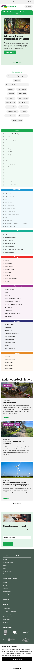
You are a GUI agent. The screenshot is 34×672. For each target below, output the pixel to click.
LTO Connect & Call (10, 359)
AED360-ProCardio (8, 424)
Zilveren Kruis (8, 220)
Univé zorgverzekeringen (12, 214)
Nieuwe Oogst (6, 619)
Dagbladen (8, 327)
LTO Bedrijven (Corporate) (9, 611)
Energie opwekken (10, 149)
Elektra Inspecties (10, 243)
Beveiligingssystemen (11, 237)
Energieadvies (9, 152)
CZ (6, 199)
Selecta (7, 345)
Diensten (17, 321)
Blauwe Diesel (8, 263)
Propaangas (8, 176)
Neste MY (7, 275)
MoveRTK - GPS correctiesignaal (13, 304)
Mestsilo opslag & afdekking (12, 301)
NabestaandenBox (10, 342)
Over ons (15, 2)
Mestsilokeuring (9, 246)
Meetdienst (8, 167)
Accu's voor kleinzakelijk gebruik (13, 134)
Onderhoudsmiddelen (11, 278)
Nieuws (23, 2)
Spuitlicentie (8, 310)
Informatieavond (9, 161)
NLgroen (7, 173)
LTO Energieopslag (10, 164)
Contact (30, 2)
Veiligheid (17, 231)
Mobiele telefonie (9, 362)
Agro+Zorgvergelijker (11, 196)
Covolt (7, 146)
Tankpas (7, 281)
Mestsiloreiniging (9, 339)
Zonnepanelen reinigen (11, 185)
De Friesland (8, 202)
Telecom (17, 353)
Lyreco (17, 424)
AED (6, 234)
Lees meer (6, 417)
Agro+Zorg (8, 193)
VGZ (6, 217)
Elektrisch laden (9, 269)
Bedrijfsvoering (17, 286)
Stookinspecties (9, 252)
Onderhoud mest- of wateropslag (14, 249)
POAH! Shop (8, 307)
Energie (17, 130)
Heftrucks (8, 272)
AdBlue (7, 260)
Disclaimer (5, 574)
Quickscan (8, 179)
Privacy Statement (7, 571)
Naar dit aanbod (10, 52)
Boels (6, 292)
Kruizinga (7, 295)
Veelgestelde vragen (8, 562)
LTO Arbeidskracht (10, 336)
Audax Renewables (10, 143)
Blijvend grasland (9, 289)
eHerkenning (8, 330)
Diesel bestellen (9, 266)
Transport (17, 257)
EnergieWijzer (9, 155)
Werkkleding (8, 316)
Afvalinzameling (9, 324)
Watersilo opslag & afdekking (13, 313)
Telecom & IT (6, 599)
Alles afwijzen (17, 668)
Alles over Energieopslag (11, 140)
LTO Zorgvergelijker (10, 208)
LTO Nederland (6, 608)
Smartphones (9, 368)
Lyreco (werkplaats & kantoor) (13, 298)
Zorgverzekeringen (10, 226)
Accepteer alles (17, 659)
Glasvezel (7, 356)
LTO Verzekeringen (10, 205)
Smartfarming (9, 365)
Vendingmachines (10, 348)
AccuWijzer (8, 137)
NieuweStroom (9, 170)
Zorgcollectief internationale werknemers (16, 223)
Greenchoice (8, 158)
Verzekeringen (17, 189)
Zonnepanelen (9, 182)
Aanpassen (17, 664)
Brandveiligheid (9, 240)
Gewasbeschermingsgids (12, 333)
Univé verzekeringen (10, 211)
